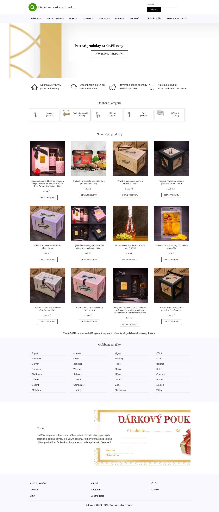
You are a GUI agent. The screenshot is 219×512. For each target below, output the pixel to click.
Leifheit (118, 379)
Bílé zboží (134, 18)
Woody (35, 379)
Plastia (160, 379)
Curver (35, 364)
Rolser (118, 364)
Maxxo (118, 369)
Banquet (78, 364)
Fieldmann (37, 374)
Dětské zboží (153, 18)
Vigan (118, 353)
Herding (77, 390)
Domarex (36, 369)
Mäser (118, 374)
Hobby (72, 18)
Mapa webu (96, 489)
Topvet (35, 353)
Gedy (117, 385)
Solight (35, 385)
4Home (77, 353)
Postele (119, 18)
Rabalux (78, 374)
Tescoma (36, 358)
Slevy (32, 496)
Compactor (79, 385)
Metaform (36, 390)
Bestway (119, 358)
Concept (161, 374)
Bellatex (161, 364)
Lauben (160, 385)
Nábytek (35, 18)
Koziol (160, 358)
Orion (76, 358)
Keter (159, 369)
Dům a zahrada (54, 18)
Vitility (160, 390)
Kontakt (155, 489)
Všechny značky (38, 483)
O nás (154, 483)
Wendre (77, 369)
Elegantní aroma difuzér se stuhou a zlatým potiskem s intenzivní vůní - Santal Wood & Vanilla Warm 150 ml (130, 310)
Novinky (34, 489)
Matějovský (120, 390)
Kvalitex (77, 379)
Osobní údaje (97, 496)
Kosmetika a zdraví (176, 18)
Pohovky (103, 18)
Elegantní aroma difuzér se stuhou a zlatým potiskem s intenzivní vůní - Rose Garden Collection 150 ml (47, 183)
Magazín (95, 483)
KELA (159, 353)
